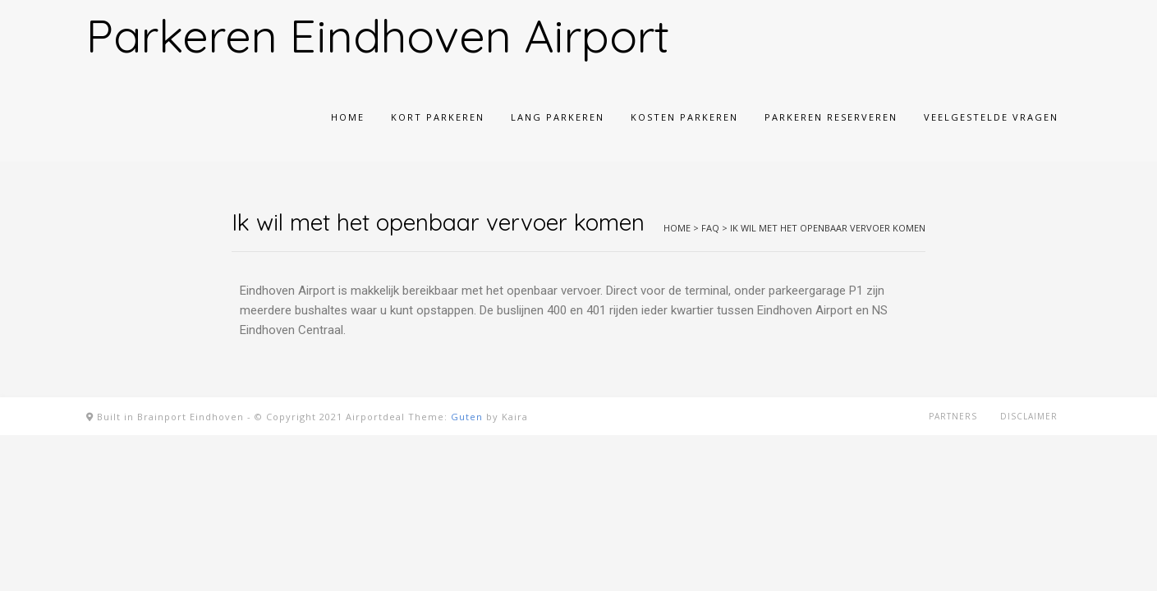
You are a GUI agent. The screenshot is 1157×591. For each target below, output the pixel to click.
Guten (467, 416)
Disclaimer (1029, 416)
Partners (953, 416)
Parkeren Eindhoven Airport (377, 35)
